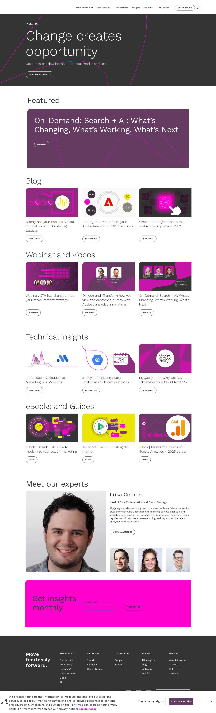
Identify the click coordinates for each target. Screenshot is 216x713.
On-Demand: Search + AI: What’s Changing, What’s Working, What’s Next (164, 300)
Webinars (147, 668)
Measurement (68, 673)
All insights (148, 660)
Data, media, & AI (87, 7)
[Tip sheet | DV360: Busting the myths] (108, 428)
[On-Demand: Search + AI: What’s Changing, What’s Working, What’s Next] (165, 276)
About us (149, 7)
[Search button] (198, 7)
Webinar (41, 144)
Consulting (66, 664)
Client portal (163, 7)
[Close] (212, 701)
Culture (173, 664)
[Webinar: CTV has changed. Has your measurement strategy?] (52, 276)
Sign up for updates (40, 75)
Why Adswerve (177, 660)
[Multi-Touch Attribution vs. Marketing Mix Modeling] (52, 358)
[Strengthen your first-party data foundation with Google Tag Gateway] (52, 202)
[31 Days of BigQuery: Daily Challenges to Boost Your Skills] (108, 358)
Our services (67, 660)
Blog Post (34, 239)
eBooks (146, 673)
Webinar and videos (60, 254)
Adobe (118, 664)
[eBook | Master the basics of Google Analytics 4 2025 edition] (165, 428)
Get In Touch (185, 8)
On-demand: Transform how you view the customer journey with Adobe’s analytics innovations (107, 300)
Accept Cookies (181, 701)
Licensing (65, 668)
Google (118, 660)
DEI (171, 668)
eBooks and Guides (60, 406)
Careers (173, 673)
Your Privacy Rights (151, 701)
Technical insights (57, 336)
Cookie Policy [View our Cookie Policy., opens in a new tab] (87, 709)
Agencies (92, 664)
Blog (33, 180)
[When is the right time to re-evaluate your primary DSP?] (165, 202)
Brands (91, 660)
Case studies (94, 668)
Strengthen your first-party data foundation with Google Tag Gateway (50, 226)
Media (63, 677)
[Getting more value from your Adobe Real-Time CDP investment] (108, 202)
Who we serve (105, 7)
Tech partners (123, 7)
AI (61, 682)
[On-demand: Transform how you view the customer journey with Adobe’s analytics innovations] (108, 276)
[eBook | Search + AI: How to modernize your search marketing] (52, 428)
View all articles (122, 532)
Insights (137, 7)
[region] (108, 702)
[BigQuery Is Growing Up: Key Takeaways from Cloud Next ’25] (165, 358)
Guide (32, 460)
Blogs (145, 664)
